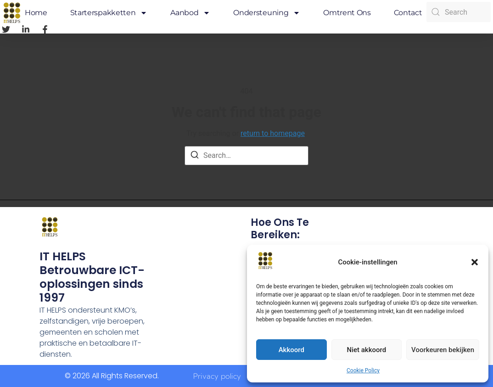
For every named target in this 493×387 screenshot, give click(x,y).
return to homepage (273, 133)
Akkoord (291, 350)
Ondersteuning (266, 13)
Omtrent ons (346, 12)
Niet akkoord (367, 350)
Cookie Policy (363, 370)
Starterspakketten (109, 13)
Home (36, 12)
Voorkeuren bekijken (442, 350)
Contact (408, 12)
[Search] (195, 156)
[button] (474, 262)
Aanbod (190, 13)
